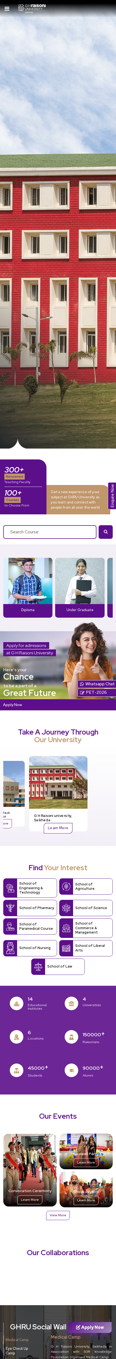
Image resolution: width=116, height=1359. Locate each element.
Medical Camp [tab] (17, 1340)
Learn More (58, 827)
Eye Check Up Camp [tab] (17, 1350)
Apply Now (12, 704)
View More (58, 1215)
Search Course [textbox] (24, 532)
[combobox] (49, 532)
